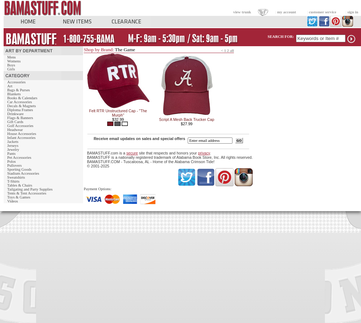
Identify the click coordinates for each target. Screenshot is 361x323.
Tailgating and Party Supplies (30, 189)
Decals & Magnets (21, 106)
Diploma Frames (20, 110)
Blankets (14, 94)
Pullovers (14, 165)
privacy (204, 153)
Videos (12, 201)
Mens (11, 57)
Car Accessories (19, 102)
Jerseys (12, 146)
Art (9, 86)
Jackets (12, 142)
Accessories (16, 82)
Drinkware (15, 114)
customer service (322, 12)
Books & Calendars (22, 98)
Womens (14, 61)
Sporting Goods (19, 169)
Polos (11, 161)
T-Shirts (13, 181)
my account (286, 12)
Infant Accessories (21, 138)
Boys (11, 65)
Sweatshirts (16, 177)
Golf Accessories (20, 126)
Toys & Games (18, 197)
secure (132, 153)
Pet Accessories (19, 158)
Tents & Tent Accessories (26, 193)
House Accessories (21, 134)
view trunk (242, 12)
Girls (11, 69)
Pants (11, 154)
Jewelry (13, 150)
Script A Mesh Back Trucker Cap (186, 119)
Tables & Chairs (19, 185)
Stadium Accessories (23, 173)
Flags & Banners (20, 118)
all (232, 51)
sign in (352, 12)
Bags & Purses (18, 90)
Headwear (15, 130)
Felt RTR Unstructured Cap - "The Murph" (118, 113)
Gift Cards (15, 122)
